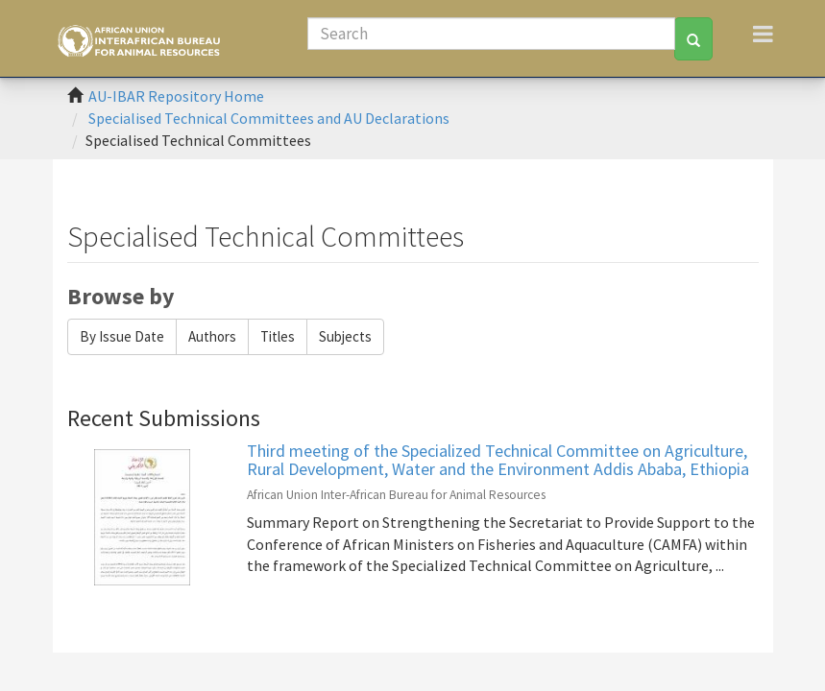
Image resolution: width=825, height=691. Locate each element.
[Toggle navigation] (763, 33)
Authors (212, 336)
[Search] (491, 33)
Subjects (345, 336)
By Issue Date (122, 336)
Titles (277, 336)
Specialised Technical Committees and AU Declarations (268, 118)
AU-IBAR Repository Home (176, 96)
